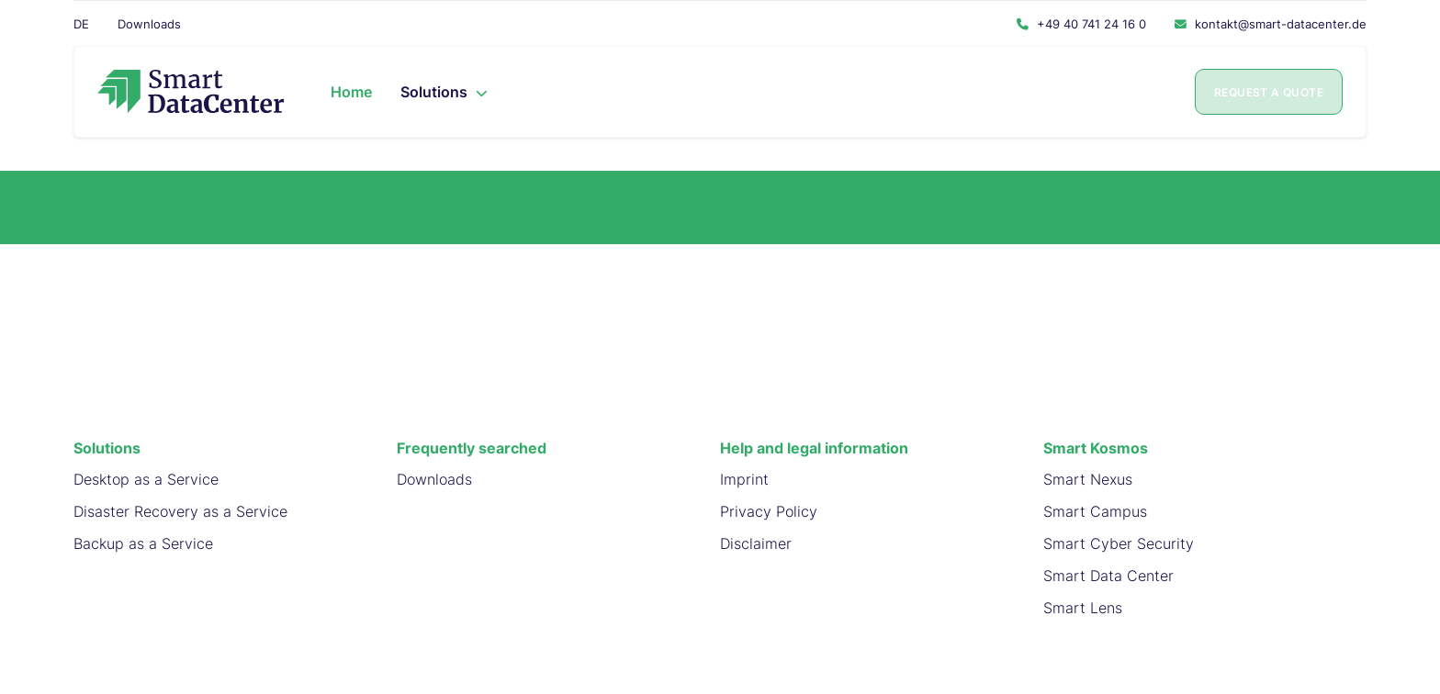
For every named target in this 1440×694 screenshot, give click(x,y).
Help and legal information (814, 448)
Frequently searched (471, 448)
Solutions (107, 448)
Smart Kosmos (1095, 448)
